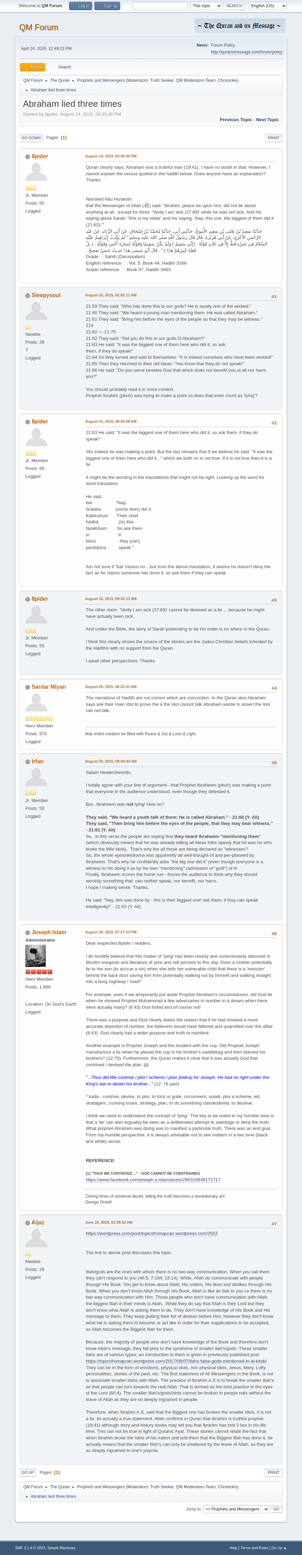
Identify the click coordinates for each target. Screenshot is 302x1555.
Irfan (38, 761)
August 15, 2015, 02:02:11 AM (111, 295)
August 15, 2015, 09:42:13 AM (111, 599)
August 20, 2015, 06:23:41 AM (111, 687)
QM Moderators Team (196, 80)
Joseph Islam (49, 932)
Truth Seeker (162, 80)
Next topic (267, 119)
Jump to (193, 1508)
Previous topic (236, 119)
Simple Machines (61, 1548)
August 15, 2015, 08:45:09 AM (111, 421)
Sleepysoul (46, 295)
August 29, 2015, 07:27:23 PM (110, 932)
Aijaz (37, 1222)
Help (233, 1548)
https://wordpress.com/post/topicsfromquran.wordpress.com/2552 (152, 1233)
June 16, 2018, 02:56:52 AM (109, 1222)
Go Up (28, 1472)
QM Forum (38, 27)
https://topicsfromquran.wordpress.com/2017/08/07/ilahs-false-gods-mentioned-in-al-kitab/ (176, 1361)
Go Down (31, 138)
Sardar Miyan (49, 687)
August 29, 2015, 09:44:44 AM (111, 761)
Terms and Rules (254, 1548)
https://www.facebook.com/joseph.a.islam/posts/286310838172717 (153, 1179)
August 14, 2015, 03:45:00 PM (110, 156)
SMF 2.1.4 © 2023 (30, 1548)
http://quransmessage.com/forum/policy (247, 52)
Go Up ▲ (279, 1548)
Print (273, 138)
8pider (40, 156)
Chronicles (227, 80)
